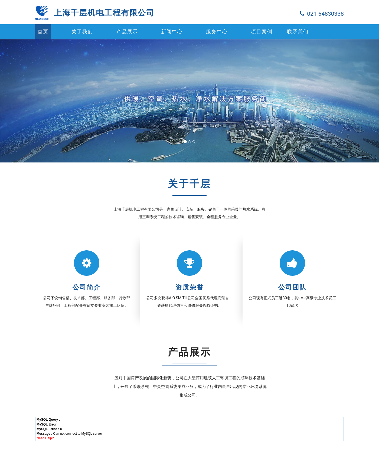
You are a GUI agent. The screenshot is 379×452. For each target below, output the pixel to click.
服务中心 (217, 31)
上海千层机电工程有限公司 (104, 12)
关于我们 (82, 31)
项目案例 (262, 31)
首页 (43, 31)
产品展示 (127, 31)
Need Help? (45, 438)
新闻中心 (172, 31)
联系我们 (298, 31)
